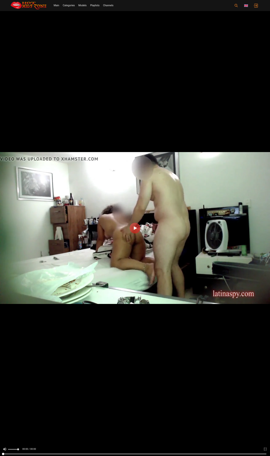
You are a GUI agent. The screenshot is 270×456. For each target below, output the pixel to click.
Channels (108, 5)
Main (56, 5)
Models (82, 5)
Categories (69, 5)
